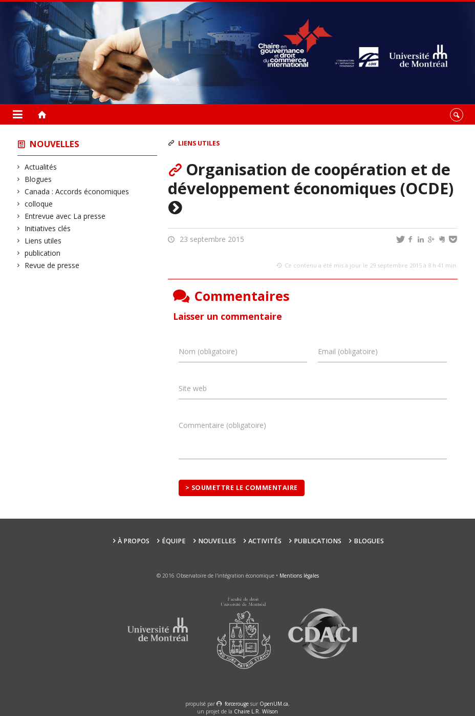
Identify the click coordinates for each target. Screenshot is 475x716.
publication (42, 253)
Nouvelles (54, 144)
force (237, 703)
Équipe (174, 541)
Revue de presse (52, 265)
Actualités (41, 167)
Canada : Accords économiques (77, 191)
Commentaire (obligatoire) (222, 425)
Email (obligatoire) (348, 351)
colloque (39, 204)
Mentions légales (299, 575)
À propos (133, 541)
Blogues (38, 179)
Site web (193, 388)
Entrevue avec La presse (65, 216)
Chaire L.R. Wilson (256, 711)
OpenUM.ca (274, 703)
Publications (317, 541)
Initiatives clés (48, 228)
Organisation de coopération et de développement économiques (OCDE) (311, 188)
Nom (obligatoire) (208, 351)
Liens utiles (43, 241)
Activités (265, 541)
